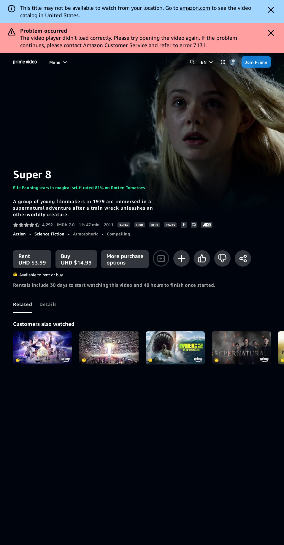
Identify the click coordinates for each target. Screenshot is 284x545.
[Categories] (223, 62)
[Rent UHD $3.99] (32, 259)
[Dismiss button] (271, 10)
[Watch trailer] (161, 258)
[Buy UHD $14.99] (76, 259)
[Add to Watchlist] (181, 258)
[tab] (22, 304)
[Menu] (59, 62)
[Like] (202, 258)
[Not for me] (222, 258)
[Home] (25, 62)
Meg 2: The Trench (175, 347)
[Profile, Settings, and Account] (233, 62)
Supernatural (241, 347)
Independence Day (108, 347)
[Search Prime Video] (192, 62)
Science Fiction (49, 233)
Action (19, 233)
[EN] (207, 62)
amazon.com (195, 7)
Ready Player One (42, 347)
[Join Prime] (256, 62)
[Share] (243, 258)
